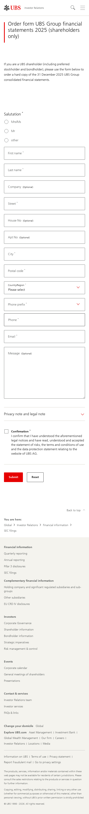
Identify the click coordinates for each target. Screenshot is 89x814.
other (14, 140)
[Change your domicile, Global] (39, 726)
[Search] (73, 7)
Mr (13, 131)
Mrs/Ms (16, 122)
